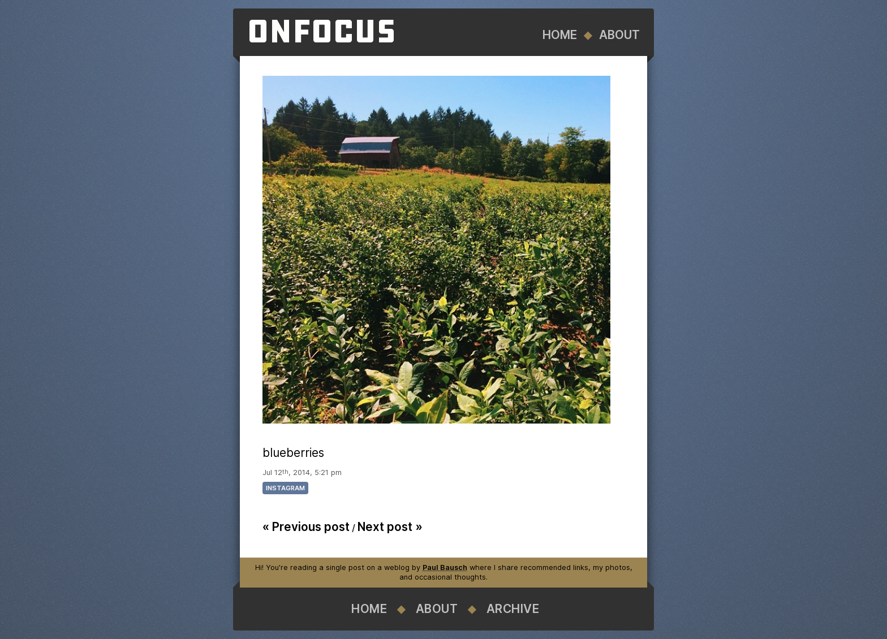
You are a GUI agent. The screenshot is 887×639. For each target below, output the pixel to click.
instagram (285, 488)
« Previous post (306, 527)
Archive (513, 609)
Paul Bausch (445, 567)
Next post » (390, 527)
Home (559, 35)
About (619, 35)
